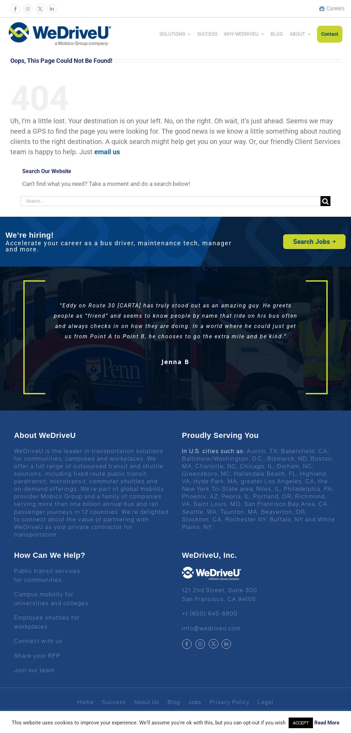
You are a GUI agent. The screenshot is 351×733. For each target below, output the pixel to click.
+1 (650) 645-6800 (210, 613)
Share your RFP (37, 655)
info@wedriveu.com (211, 628)
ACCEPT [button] (301, 722)
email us (107, 152)
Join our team (34, 670)
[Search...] (170, 201)
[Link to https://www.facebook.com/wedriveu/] (15, 9)
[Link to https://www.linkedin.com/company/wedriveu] (52, 9)
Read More (326, 723)
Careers (331, 8)
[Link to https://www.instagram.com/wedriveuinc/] (28, 9)
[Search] (325, 201)
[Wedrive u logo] (60, 25)
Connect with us (38, 641)
